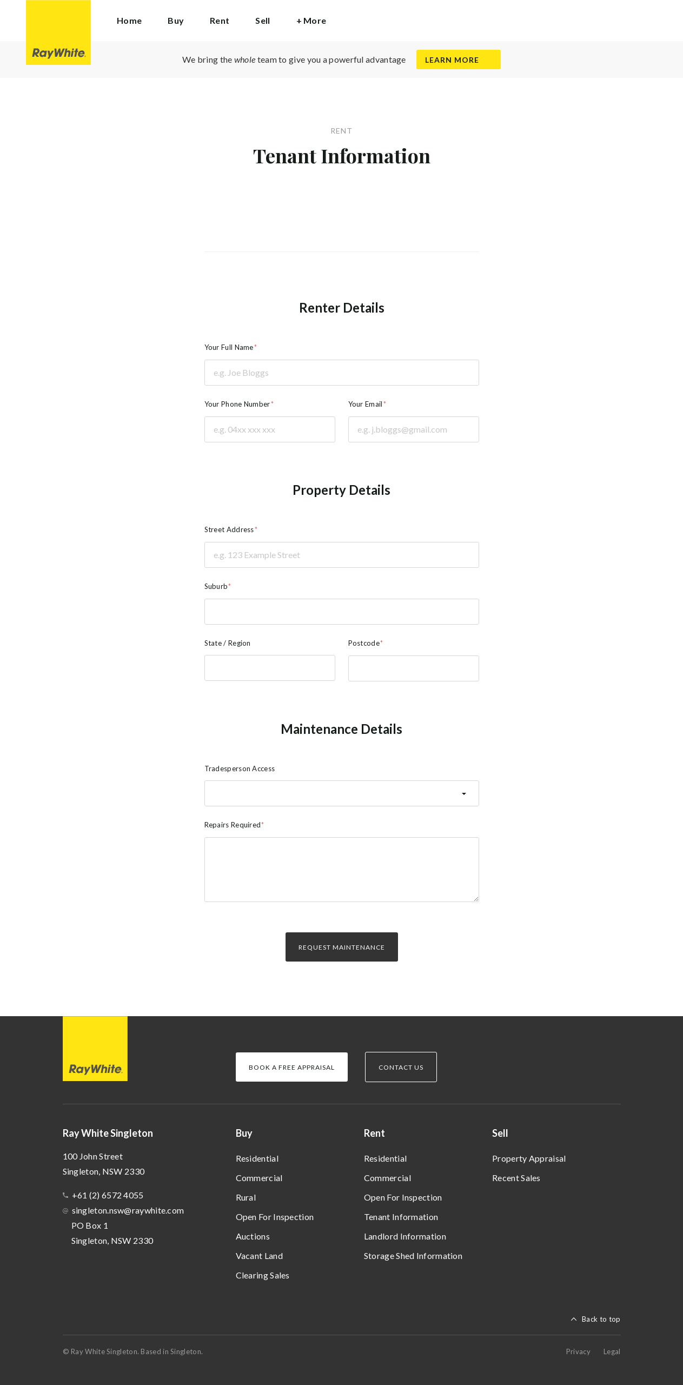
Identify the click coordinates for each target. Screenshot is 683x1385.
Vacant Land (259, 1255)
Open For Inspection (275, 1216)
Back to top (601, 1319)
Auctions (253, 1236)
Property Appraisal (529, 1158)
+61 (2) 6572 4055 (108, 1195)
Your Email (365, 404)
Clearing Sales (263, 1275)
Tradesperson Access (239, 768)
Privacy (578, 1351)
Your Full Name (229, 347)
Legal (612, 1351)
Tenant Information (401, 1216)
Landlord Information (405, 1236)
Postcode (364, 643)
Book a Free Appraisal (292, 1067)
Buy (244, 1133)
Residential (257, 1158)
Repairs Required (232, 824)
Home (129, 20)
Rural (246, 1197)
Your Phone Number (237, 404)
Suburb (216, 586)
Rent (374, 1133)
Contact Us (401, 1067)
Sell (500, 1133)
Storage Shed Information (413, 1255)
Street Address (229, 529)
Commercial (259, 1177)
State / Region (227, 643)
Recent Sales (516, 1177)
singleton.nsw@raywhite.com (128, 1210)
